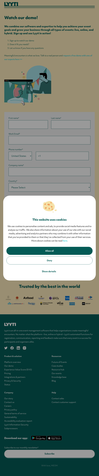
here (65, 240)
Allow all (49, 250)
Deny (49, 260)
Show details (49, 271)
